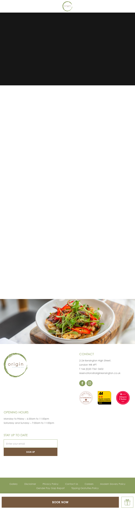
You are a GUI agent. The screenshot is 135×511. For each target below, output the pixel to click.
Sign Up (30, 452)
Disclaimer (30, 483)
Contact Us (71, 483)
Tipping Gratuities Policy (85, 488)
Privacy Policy (50, 483)
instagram (89, 383)
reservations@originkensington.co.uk (99, 373)
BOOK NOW (60, 502)
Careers (89, 483)
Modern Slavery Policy (112, 483)
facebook (82, 383)
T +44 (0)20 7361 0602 (91, 368)
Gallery (13, 483)
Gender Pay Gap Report (50, 488)
